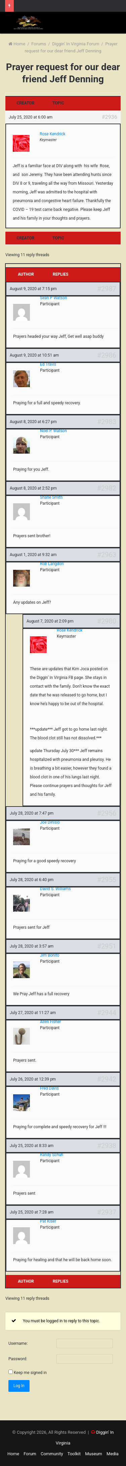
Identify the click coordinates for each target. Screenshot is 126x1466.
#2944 (106, 1013)
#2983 (106, 422)
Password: (17, 1359)
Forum (30, 1453)
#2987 (106, 289)
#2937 (106, 1212)
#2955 (106, 880)
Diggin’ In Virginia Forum (75, 43)
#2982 (106, 488)
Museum (93, 1453)
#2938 (106, 1146)
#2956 (106, 813)
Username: (18, 1343)
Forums (38, 43)
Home (16, 43)
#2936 (109, 117)
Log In (19, 1385)
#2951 (106, 946)
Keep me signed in (30, 1373)
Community (52, 1453)
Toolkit (74, 1453)
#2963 (106, 555)
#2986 (106, 355)
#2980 (106, 621)
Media (113, 1453)
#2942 (106, 1079)
